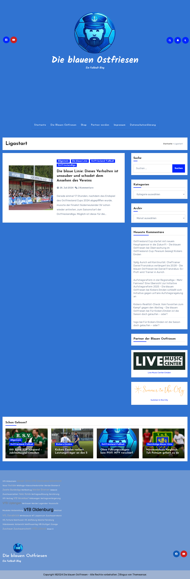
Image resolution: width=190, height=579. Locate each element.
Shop (84, 125)
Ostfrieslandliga (67, 165)
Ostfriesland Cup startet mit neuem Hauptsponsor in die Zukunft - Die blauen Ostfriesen (157, 244)
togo (136, 322)
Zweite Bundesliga (12, 490)
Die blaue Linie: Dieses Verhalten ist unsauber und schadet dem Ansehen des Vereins (85, 176)
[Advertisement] (95, 95)
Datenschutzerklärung (143, 125)
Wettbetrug (26, 490)
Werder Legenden (40, 503)
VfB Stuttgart (44, 524)
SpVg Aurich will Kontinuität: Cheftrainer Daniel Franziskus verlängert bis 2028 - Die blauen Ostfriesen (158, 265)
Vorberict (53, 490)
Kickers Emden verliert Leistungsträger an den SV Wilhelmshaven (72, 453)
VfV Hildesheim (9, 481)
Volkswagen (34, 498)
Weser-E (50, 529)
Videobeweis (8, 524)
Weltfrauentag (31, 524)
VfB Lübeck (39, 528)
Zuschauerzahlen (10, 494)
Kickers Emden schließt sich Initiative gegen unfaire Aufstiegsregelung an (158, 293)
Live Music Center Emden (159, 372)
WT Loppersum (38, 515)
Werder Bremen (41, 489)
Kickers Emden (64, 444)
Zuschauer (8, 529)
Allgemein (63, 161)
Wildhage (21, 485)
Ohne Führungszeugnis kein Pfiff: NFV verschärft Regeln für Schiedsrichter (117, 453)
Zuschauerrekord (53, 515)
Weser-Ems (24, 481)
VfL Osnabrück (11, 515)
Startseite (40, 125)
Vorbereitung (17, 510)
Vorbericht (19, 524)
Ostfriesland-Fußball (102, 161)
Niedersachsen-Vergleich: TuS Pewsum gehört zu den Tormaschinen (163, 453)
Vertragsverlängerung (51, 498)
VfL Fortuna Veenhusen (13, 520)
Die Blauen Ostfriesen (63, 125)
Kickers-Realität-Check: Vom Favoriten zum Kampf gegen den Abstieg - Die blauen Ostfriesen (158, 307)
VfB (15, 498)
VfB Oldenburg (38, 509)
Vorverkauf (23, 498)
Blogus (123, 574)
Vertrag (9, 498)
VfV (4, 498)
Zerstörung (54, 494)
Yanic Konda (25, 494)
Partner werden (100, 125)
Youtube (12, 485)
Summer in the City (159, 400)
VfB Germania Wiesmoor (46, 481)
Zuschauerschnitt (22, 529)
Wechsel (58, 510)
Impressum (120, 125)
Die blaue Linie (80, 161)
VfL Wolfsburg (30, 520)
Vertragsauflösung (39, 494)
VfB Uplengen (12, 503)
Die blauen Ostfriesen (95, 60)
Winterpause (25, 515)
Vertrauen (26, 503)
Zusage (54, 524)
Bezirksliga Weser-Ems (159, 444)
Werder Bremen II (52, 485)
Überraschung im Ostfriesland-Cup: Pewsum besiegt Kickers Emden (157, 251)
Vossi (5, 485)
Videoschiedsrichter (34, 485)
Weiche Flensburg (46, 520)
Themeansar (139, 574)
